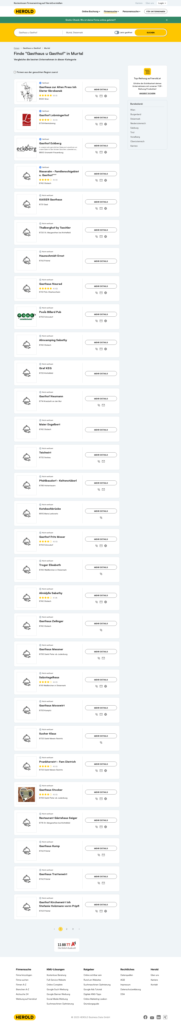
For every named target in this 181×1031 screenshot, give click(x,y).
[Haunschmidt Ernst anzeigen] (26, 260)
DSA (122, 994)
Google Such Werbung (57, 989)
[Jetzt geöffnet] (116, 32)
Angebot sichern (147, 93)
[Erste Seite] (54, 929)
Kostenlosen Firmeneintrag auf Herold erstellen (38, 3)
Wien (132, 109)
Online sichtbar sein (93, 975)
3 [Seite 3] (73, 929)
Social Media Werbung (57, 999)
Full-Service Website (56, 979)
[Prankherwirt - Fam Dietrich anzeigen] (26, 766)
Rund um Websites (92, 979)
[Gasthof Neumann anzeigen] (26, 401)
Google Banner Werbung (58, 994)
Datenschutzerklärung (130, 989)
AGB (122, 979)
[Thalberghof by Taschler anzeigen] (26, 232)
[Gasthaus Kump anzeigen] (26, 851)
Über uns (150, 3)
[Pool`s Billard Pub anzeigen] (26, 317)
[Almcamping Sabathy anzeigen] (26, 345)
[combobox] (40, 32)
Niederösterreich (138, 123)
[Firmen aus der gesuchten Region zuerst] (15, 72)
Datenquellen (126, 975)
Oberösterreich (137, 141)
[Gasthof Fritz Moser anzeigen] (26, 541)
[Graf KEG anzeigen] (26, 373)
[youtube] (152, 1023)
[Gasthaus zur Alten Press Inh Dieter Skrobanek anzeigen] (26, 92)
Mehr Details (101, 89)
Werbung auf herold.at (26, 999)
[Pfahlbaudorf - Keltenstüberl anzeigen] (26, 485)
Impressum (125, 984)
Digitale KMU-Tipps (92, 994)
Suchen (150, 32)
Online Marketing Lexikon (95, 999)
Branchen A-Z (22, 989)
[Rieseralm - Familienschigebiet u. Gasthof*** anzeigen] (26, 176)
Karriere (139, 3)
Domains (51, 1008)
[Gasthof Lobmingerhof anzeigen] (26, 120)
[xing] (165, 1023)
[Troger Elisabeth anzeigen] (26, 570)
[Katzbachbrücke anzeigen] (26, 513)
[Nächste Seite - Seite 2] (79, 929)
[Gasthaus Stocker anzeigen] (26, 794)
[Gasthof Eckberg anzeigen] (26, 148)
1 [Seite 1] (60, 929)
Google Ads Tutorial (93, 989)
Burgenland (135, 114)
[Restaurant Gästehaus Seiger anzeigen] (26, 823)
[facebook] (145, 1023)
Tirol (132, 132)
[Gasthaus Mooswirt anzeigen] (26, 710)
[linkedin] (159, 1023)
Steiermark (135, 118)
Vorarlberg (135, 137)
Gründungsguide (91, 1003)
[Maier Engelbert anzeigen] (26, 429)
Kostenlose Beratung (56, 975)
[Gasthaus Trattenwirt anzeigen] (26, 879)
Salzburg (134, 127)
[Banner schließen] (166, 20)
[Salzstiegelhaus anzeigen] (26, 682)
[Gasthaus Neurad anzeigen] (26, 288)
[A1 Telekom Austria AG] (66, 945)
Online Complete (55, 984)
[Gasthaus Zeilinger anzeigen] (26, 626)
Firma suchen (22, 979)
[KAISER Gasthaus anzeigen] (26, 204)
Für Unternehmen (155, 11)
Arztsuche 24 (22, 994)
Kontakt (154, 984)
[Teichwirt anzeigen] (26, 457)
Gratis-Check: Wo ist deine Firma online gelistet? (90, 20)
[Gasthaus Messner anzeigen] (26, 654)
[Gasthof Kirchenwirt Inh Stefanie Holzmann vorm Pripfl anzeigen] (26, 907)
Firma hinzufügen (24, 975)
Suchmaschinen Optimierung (60, 1003)
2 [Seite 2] (66, 929)
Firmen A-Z (21, 984)
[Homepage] (25, 11)
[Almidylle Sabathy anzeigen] (26, 598)
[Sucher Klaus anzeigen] (26, 738)
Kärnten (134, 146)
